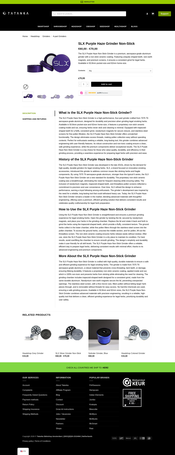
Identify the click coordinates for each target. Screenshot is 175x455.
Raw (91, 428)
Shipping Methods (30, 414)
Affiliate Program (63, 390)
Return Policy (28, 404)
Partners (59, 424)
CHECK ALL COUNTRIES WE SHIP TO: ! (87, 368)
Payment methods (31, 400)
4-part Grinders (59, 36)
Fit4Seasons (94, 385)
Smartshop (43, 26)
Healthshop (120, 26)
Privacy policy (28, 441)
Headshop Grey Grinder (32, 353)
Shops (59, 428)
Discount (60, 404)
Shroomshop (60, 26)
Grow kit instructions (65, 409)
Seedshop (105, 26)
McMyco (93, 414)
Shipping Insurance (31, 409)
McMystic (93, 419)
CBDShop (90, 26)
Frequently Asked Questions (35, 395)
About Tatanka (62, 385)
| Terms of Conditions (42, 441)
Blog (58, 395)
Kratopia (93, 404)
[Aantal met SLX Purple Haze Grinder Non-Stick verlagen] (79, 84)
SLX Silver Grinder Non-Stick (68, 353)
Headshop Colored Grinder (133, 353)
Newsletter (60, 419)
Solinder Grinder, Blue (98, 353)
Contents (81, 70)
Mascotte (93, 409)
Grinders (46, 36)
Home (25, 36)
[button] (153, 14)
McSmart (93, 424)
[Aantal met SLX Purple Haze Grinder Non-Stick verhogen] (87, 84)
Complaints (27, 390)
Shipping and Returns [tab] (34, 119)
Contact (59, 400)
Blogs (134, 26)
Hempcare (94, 390)
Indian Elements (96, 395)
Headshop (76, 26)
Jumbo (92, 400)
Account (26, 385)
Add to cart (106, 84)
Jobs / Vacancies (63, 414)
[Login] (147, 14)
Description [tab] (29, 113)
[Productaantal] (83, 84)
